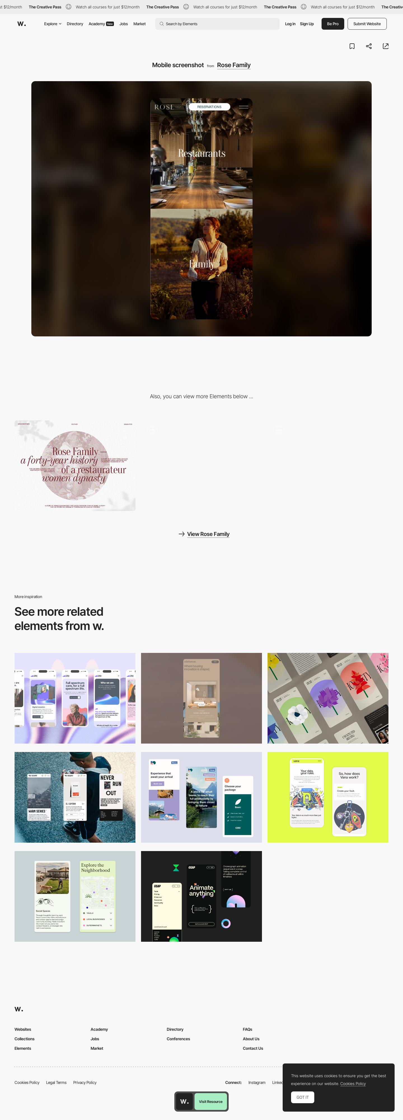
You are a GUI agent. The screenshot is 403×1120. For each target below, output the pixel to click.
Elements (23, 1048)
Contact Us (253, 1048)
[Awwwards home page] (184, 1101)
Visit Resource (210, 1101)
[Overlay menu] (201, 465)
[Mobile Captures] (328, 797)
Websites (23, 1029)
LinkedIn (279, 1082)
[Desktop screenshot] (75, 465)
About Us (251, 1038)
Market (139, 23)
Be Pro (333, 23)
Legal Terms (56, 1082)
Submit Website (367, 23)
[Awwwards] (21, 24)
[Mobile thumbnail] (201, 797)
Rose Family (234, 65)
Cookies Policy (27, 1082)
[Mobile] (75, 698)
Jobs (124, 23)
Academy (101, 23)
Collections (24, 1038)
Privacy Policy (85, 1082)
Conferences (178, 1038)
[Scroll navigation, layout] (328, 465)
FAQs (247, 1029)
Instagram (257, 1082)
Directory (75, 23)
